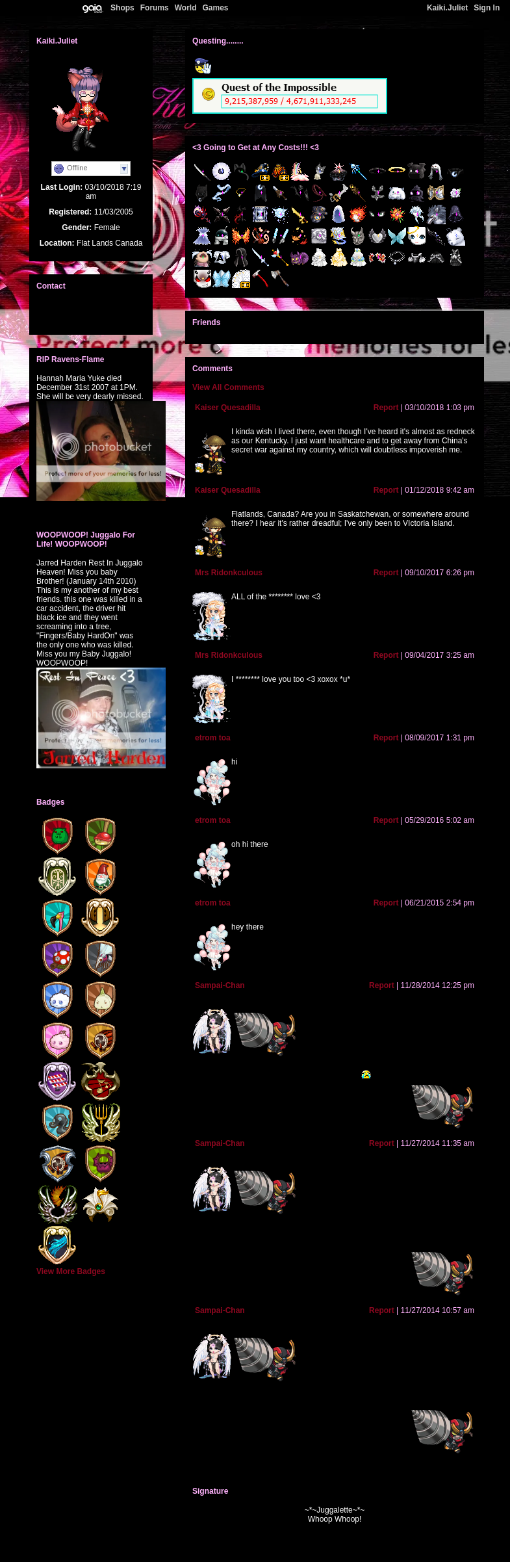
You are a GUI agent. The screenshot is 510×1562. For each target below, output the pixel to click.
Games (215, 7)
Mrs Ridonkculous (228, 572)
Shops (122, 7)
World (186, 7)
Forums (154, 7)
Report (386, 407)
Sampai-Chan (220, 985)
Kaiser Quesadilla (228, 407)
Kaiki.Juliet (447, 7)
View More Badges (70, 1271)
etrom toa (213, 737)
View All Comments (228, 387)
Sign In (487, 7)
